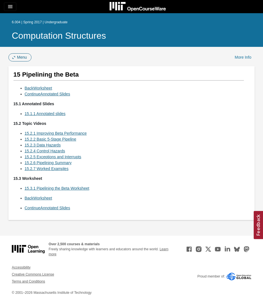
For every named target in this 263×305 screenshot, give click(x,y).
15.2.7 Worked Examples (47, 168)
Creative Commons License (33, 274)
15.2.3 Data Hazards (43, 145)
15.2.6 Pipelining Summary (48, 162)
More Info (243, 57)
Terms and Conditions (28, 281)
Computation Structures (59, 36)
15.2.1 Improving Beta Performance (56, 133)
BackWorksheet (38, 88)
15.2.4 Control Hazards (45, 151)
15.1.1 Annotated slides (45, 113)
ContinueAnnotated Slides (47, 94)
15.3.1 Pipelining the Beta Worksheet (57, 188)
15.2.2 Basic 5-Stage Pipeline (50, 139)
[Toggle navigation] (10, 7)
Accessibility (21, 267)
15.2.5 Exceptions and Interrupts (53, 157)
